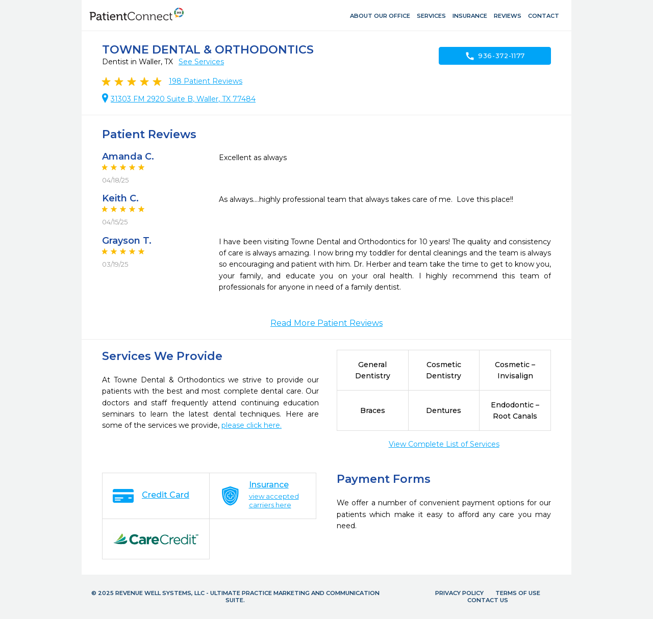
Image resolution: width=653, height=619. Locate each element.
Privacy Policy (459, 593)
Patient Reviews (205, 81)
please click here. (251, 425)
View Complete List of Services (444, 444)
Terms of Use (517, 593)
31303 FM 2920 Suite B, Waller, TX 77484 (183, 99)
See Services (201, 61)
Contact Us (487, 600)
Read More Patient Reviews (326, 323)
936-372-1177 (495, 56)
